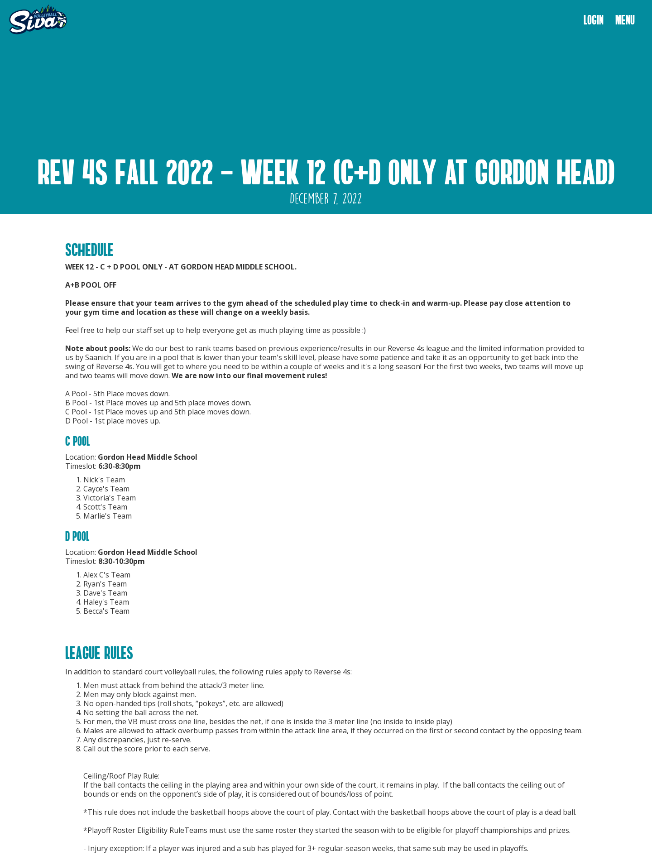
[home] (38, 20)
